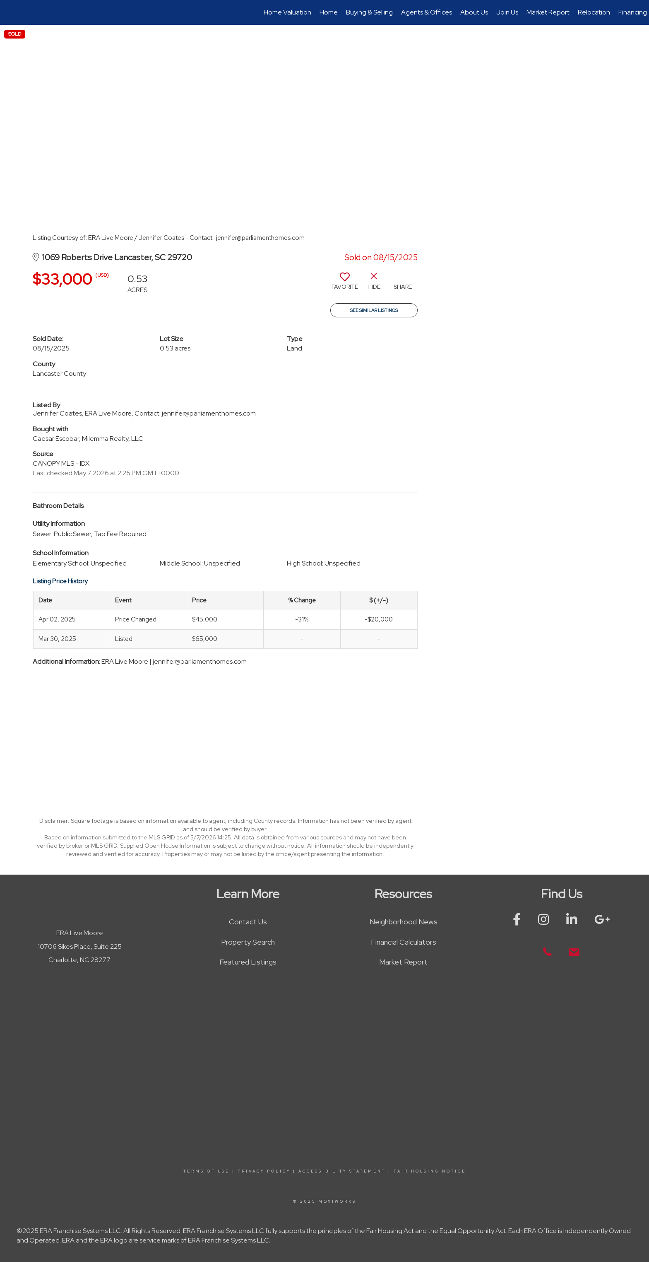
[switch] (344, 284)
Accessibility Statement (342, 1171)
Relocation (594, 12)
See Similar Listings (374, 310)
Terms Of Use (206, 1171)
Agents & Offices (426, 12)
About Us (474, 12)
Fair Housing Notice (430, 1171)
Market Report (548, 12)
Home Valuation (287, 12)
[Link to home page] (10, 12)
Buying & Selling (369, 12)
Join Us (507, 12)
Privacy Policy (264, 1171)
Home (329, 12)
